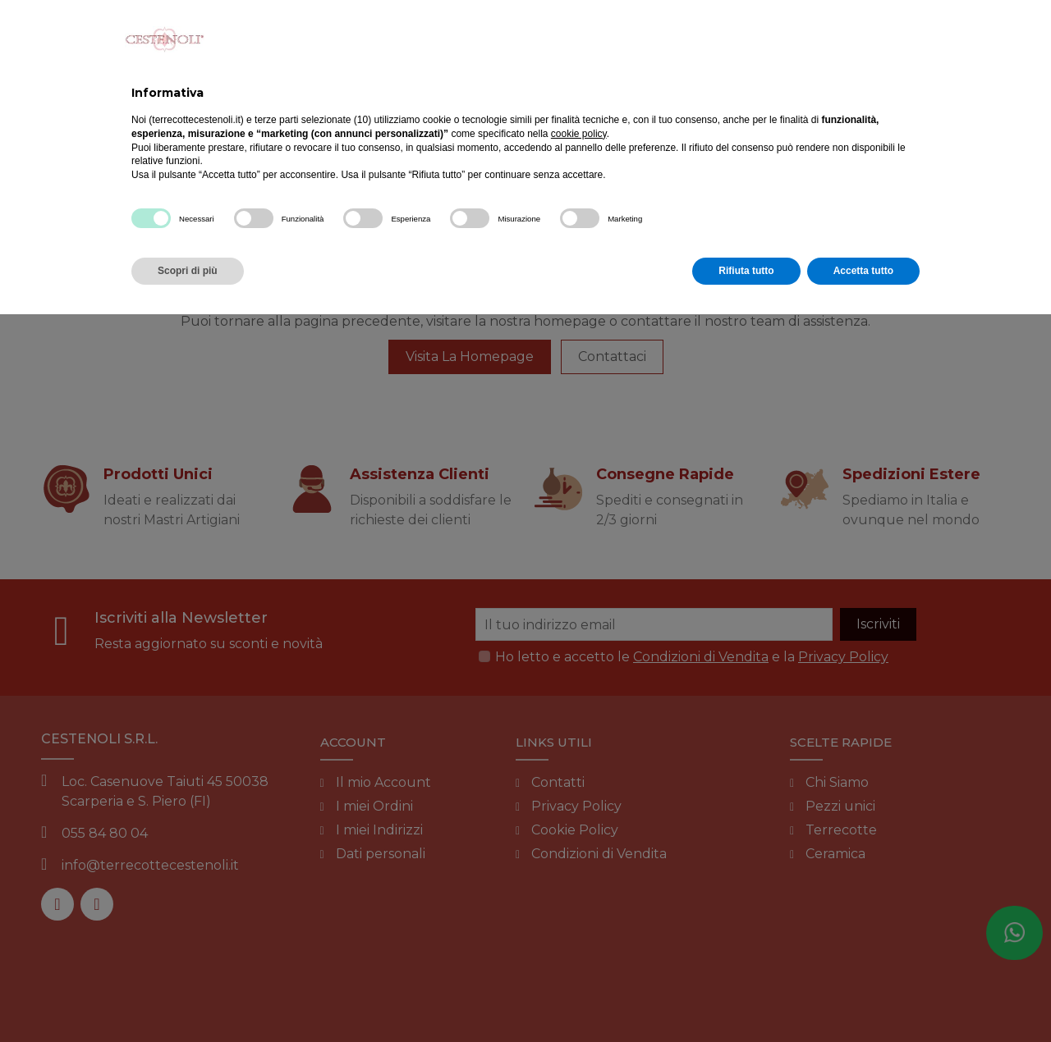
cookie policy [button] (579, 133)
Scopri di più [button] (188, 270)
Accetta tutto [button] (863, 270)
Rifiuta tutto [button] (745, 270)
